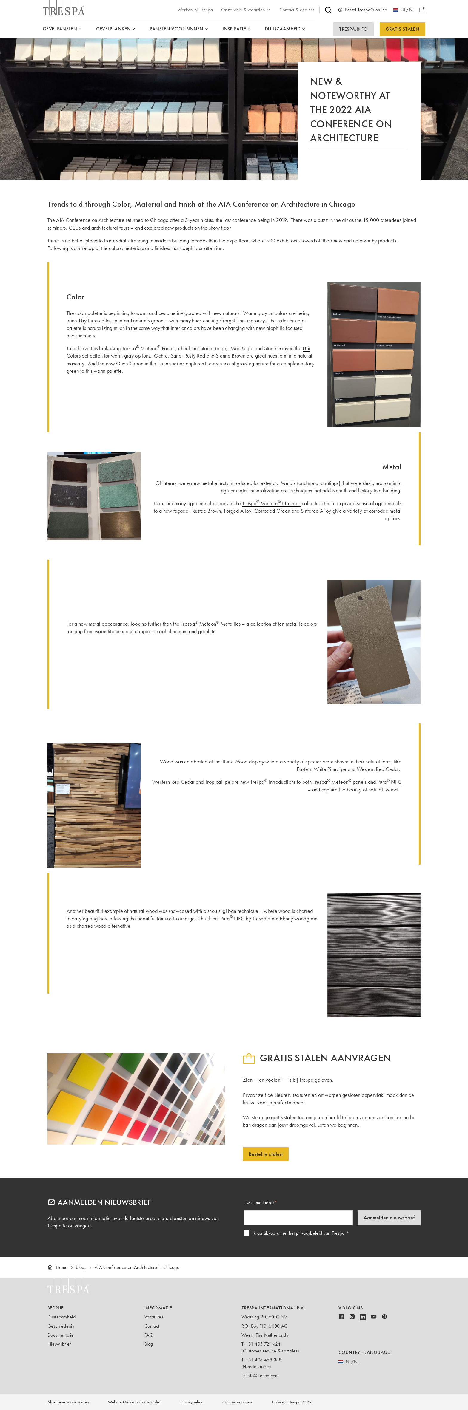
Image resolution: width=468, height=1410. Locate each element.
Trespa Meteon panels (340, 782)
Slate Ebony (280, 918)
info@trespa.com (263, 1375)
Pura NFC (389, 782)
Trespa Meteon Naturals (271, 503)
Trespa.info (353, 29)
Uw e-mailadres (259, 1202)
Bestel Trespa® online (362, 10)
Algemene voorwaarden (68, 1402)
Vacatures (153, 1317)
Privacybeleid (192, 1402)
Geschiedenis (60, 1326)
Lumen (164, 363)
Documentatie (60, 1335)
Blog (148, 1344)
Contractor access (237, 1402)
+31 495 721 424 (263, 1344)
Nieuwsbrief (59, 1344)
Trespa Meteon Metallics (211, 624)
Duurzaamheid (61, 1317)
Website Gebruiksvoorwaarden (134, 1402)
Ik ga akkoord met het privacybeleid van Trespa (299, 1233)
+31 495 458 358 (264, 1360)
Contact (151, 1326)
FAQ (148, 1335)
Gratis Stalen (402, 29)
